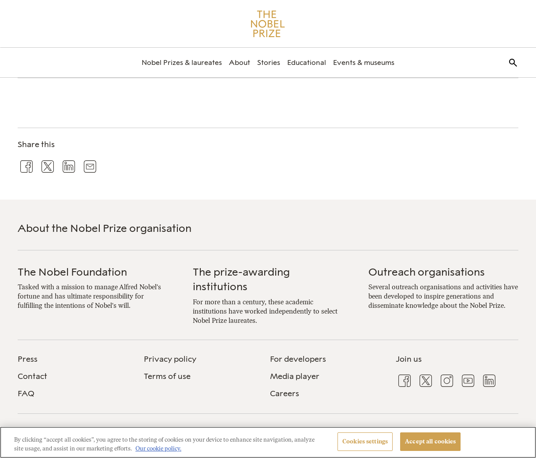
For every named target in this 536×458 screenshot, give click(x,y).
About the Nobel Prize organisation (104, 228)
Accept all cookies (430, 441)
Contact (32, 376)
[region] (268, 442)
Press (27, 359)
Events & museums (363, 62)
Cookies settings (365, 441)
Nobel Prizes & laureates (182, 62)
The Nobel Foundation (72, 271)
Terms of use (167, 376)
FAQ (26, 393)
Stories (268, 62)
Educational (306, 62)
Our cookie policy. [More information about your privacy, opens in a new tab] (158, 448)
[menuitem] (182, 62)
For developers (298, 359)
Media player (294, 376)
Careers (284, 393)
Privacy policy (170, 359)
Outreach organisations (426, 271)
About (239, 62)
